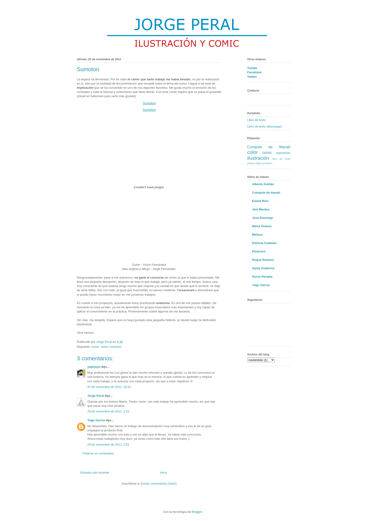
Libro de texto (256, 120)
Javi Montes (260, 209)
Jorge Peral (95, 395)
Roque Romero (263, 260)
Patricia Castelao (264, 243)
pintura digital (254, 163)
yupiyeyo (93, 367)
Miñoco (257, 234)
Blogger (197, 512)
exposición (283, 153)
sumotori (116, 346)
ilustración (258, 158)
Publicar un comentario (98, 453)
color (252, 152)
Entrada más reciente (94, 472)
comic (95, 346)
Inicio (163, 472)
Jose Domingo (262, 218)
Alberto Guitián (263, 184)
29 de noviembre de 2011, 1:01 (108, 411)
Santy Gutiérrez (263, 268)
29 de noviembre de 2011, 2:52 (108, 444)
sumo (104, 346)
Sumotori (149, 103)
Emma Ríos (260, 201)
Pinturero (259, 251)
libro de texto (281, 159)
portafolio (267, 163)
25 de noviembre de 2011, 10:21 (109, 387)
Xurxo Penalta (262, 276)
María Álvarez (262, 226)
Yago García (96, 420)
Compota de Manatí (268, 147)
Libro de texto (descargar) (264, 126)
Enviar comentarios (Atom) (159, 483)
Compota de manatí (266, 192)
